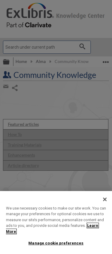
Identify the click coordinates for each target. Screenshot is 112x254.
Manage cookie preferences (55, 243)
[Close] (104, 199)
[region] (56, 222)
